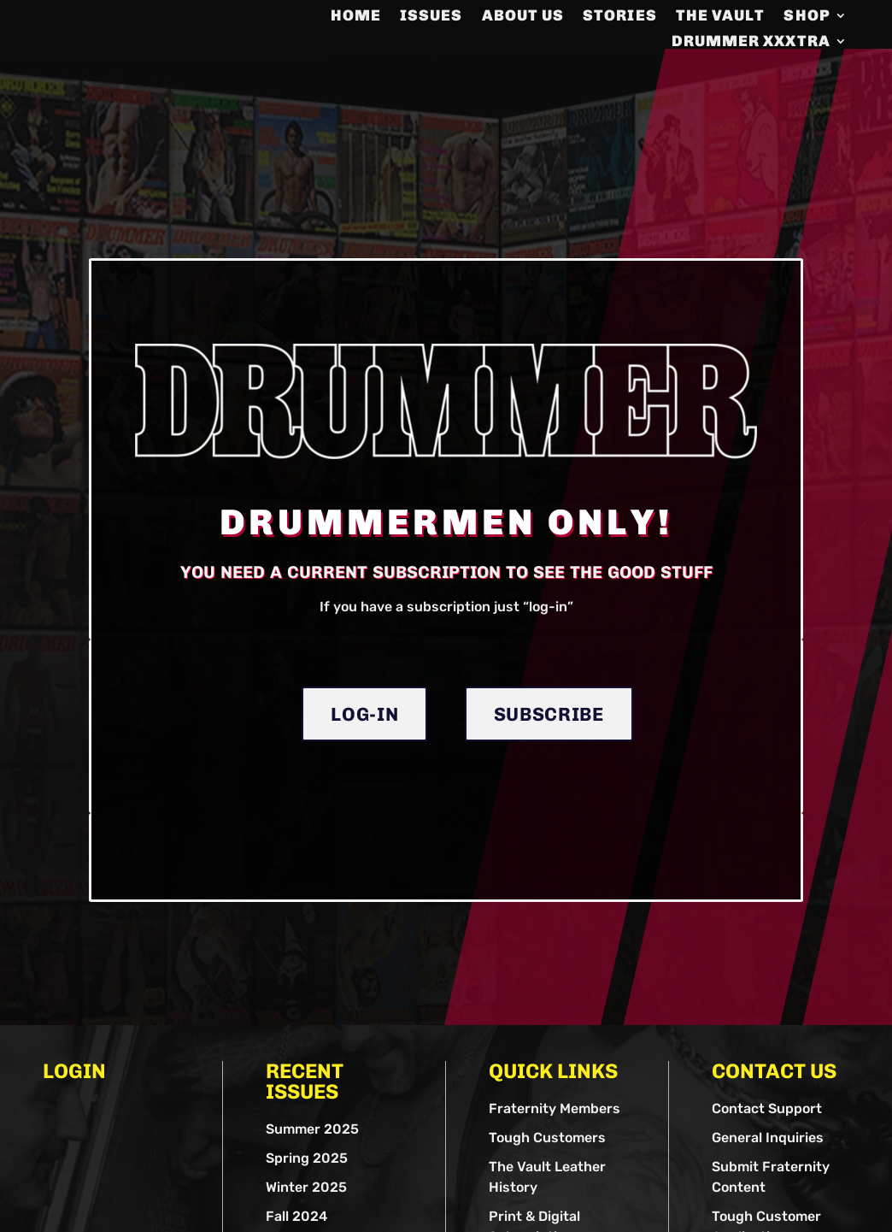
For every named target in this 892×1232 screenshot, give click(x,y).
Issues (431, 17)
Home (356, 17)
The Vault (721, 17)
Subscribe (549, 777)
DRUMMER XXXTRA (751, 42)
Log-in (364, 777)
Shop (806, 17)
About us (523, 17)
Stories (620, 17)
